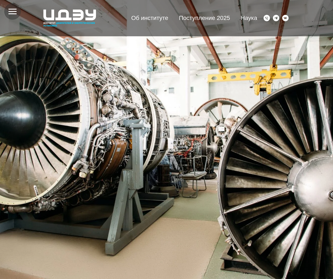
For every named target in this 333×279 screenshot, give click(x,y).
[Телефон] (267, 18)
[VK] (285, 18)
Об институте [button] (149, 18)
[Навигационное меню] (12, 11)
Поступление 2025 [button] (204, 18)
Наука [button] (249, 18)
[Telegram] (276, 18)
